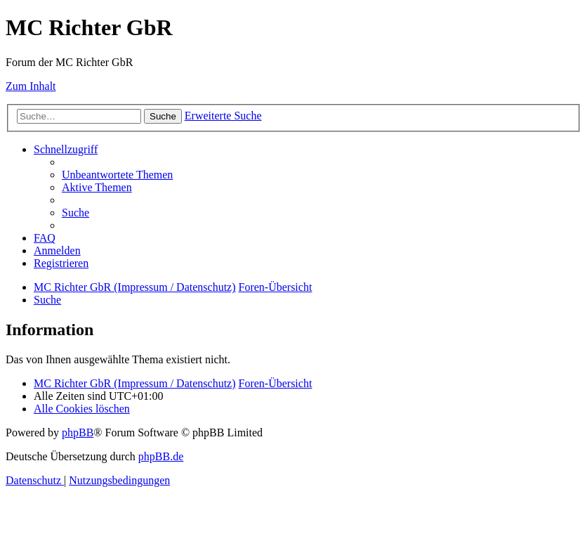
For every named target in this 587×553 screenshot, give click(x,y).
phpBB (77, 432)
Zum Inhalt (31, 86)
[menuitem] (117, 175)
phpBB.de (160, 456)
